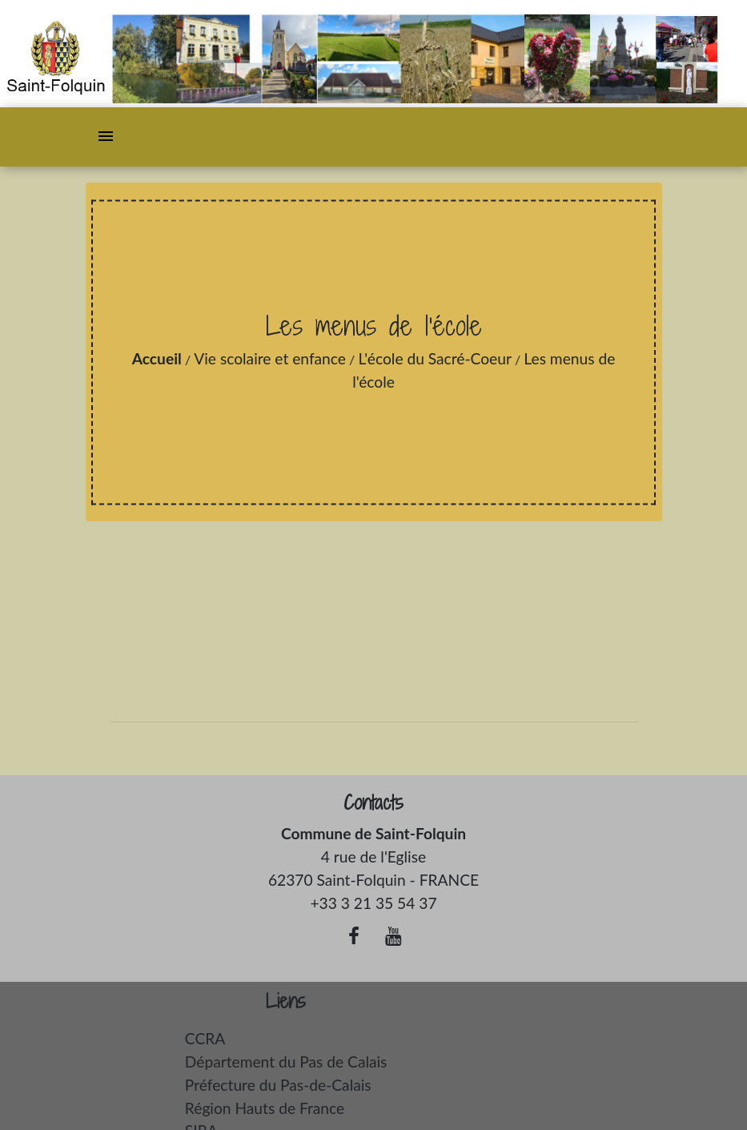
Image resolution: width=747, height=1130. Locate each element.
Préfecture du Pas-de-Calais (278, 1085)
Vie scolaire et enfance (270, 358)
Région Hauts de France (264, 1108)
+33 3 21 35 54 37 (373, 903)
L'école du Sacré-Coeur (435, 358)
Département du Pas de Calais (286, 1061)
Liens (286, 1001)
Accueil (157, 358)
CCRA (205, 1038)
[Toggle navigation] (106, 137)
